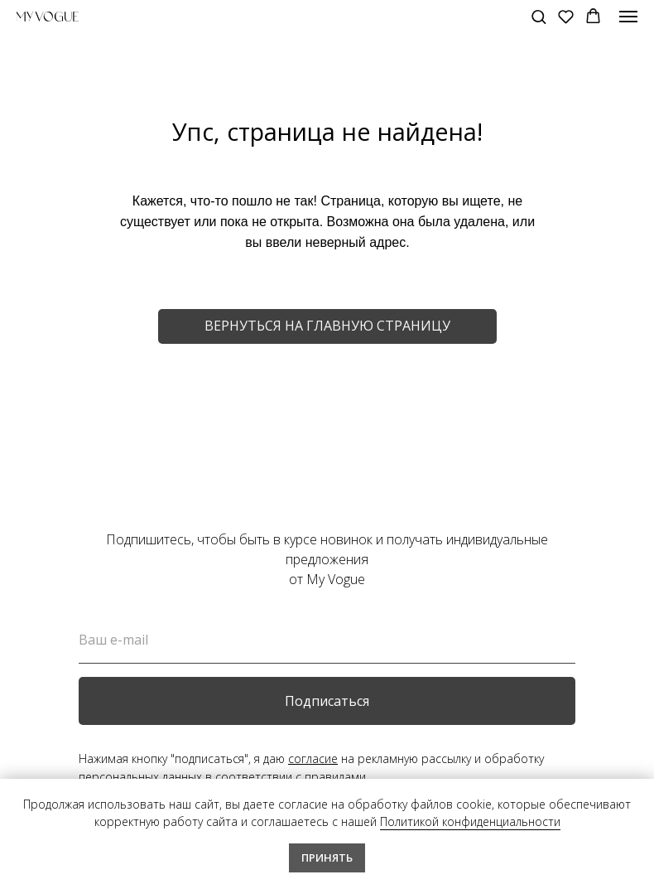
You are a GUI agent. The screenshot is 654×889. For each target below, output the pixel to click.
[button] (538, 16)
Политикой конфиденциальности (470, 821)
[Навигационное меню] (628, 16)
